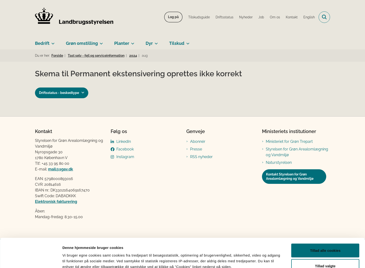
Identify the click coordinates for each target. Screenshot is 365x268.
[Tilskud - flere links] (186, 41)
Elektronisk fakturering (56, 201)
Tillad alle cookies (325, 224)
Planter (121, 43)
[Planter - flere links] (131, 41)
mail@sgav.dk (60, 169)
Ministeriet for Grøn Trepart (289, 141)
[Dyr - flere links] (155, 41)
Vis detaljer (247, 256)
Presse (196, 149)
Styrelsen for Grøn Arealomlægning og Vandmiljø (297, 152)
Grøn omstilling (82, 43)
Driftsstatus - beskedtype (59, 93)
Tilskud (176, 43)
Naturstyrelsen (279, 162)
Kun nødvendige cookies (325, 255)
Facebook (125, 149)
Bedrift (42, 43)
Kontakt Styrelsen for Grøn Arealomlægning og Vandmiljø (289, 176)
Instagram (125, 157)
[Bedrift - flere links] (51, 41)
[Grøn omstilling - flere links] (100, 41)
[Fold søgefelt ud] (324, 17)
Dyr (149, 43)
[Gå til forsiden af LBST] (74, 17)
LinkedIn (123, 141)
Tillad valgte (325, 240)
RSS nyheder (201, 157)
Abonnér (197, 141)
